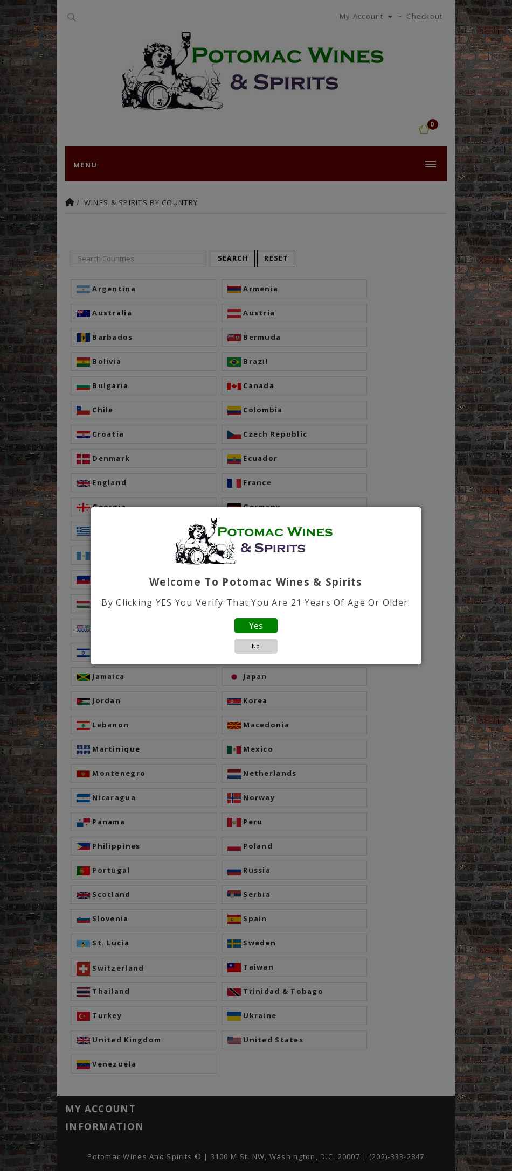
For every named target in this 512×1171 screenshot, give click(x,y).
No (256, 646)
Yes (256, 626)
